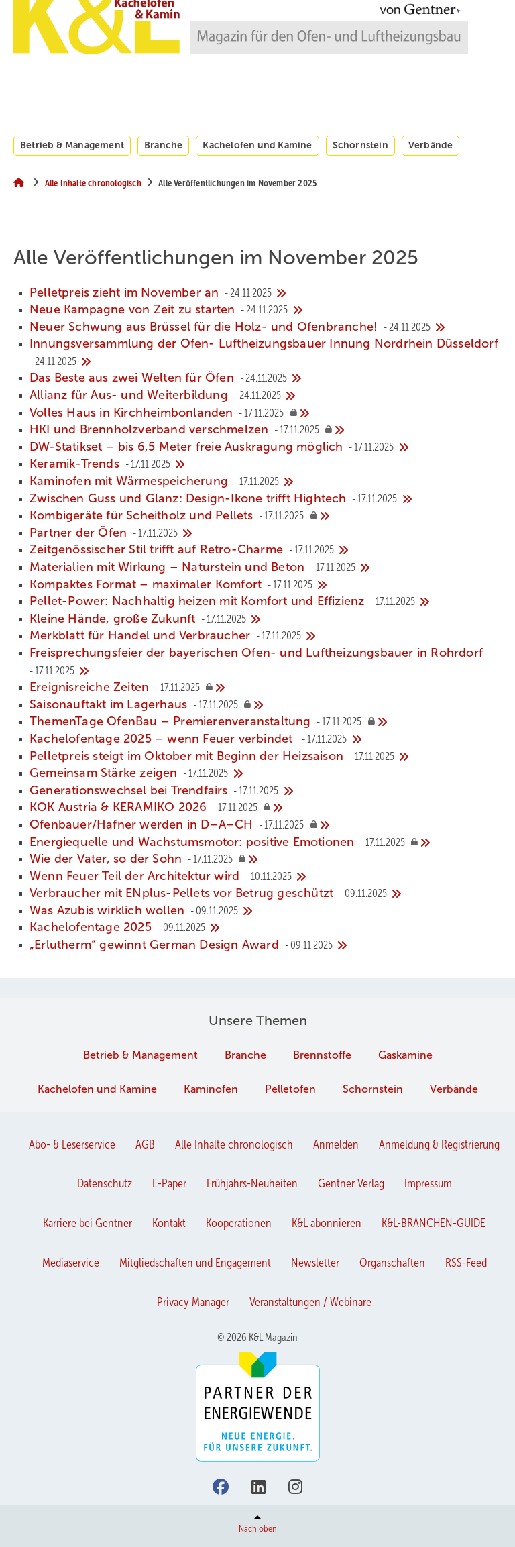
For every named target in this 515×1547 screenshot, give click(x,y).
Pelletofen (290, 1089)
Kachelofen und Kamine (257, 145)
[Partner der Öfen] (266, 533)
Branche (163, 145)
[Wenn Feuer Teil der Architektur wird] (266, 877)
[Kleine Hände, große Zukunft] (266, 619)
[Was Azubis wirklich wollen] (266, 911)
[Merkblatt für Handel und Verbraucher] (266, 636)
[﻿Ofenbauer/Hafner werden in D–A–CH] (266, 825)
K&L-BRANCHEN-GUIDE (433, 1223)
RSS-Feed (466, 1262)
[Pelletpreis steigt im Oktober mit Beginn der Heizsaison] (266, 756)
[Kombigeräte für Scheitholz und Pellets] (266, 516)
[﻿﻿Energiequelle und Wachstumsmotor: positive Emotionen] (266, 842)
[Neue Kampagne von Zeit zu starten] (266, 310)
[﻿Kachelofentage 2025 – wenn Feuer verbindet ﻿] (266, 739)
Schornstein (360, 145)
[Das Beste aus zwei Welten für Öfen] (266, 378)
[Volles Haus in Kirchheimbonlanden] (266, 413)
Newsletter (315, 1262)
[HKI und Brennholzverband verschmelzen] (266, 430)
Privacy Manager (193, 1302)
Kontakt (169, 1223)
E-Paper (169, 1183)
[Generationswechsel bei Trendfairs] (266, 791)
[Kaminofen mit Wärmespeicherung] (266, 481)
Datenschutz (104, 1183)
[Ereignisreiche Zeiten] (266, 687)
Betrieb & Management (72, 145)
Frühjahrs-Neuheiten (252, 1183)
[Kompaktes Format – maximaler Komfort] (266, 585)
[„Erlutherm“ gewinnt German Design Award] (266, 945)
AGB (145, 1144)
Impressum (428, 1183)
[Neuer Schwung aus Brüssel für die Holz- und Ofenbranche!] (266, 327)
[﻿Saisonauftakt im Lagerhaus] (266, 705)
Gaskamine (405, 1055)
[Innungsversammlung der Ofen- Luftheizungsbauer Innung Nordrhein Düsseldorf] (266, 352)
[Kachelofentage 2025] (266, 928)
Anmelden (336, 1144)
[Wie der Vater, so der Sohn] (266, 859)
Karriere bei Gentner (87, 1223)
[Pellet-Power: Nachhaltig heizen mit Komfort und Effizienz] (266, 601)
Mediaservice (70, 1262)
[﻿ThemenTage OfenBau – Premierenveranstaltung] (266, 722)
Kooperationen (239, 1223)
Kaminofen (211, 1089)
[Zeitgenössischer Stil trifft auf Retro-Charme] (266, 550)
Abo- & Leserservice (72, 1144)
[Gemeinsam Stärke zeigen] (266, 773)
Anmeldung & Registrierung (439, 1144)
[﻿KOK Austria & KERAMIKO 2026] (266, 807)
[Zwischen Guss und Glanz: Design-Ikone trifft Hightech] (266, 499)
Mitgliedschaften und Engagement (195, 1262)
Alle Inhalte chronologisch (234, 1144)
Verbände (430, 145)
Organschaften (392, 1262)
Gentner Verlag (351, 1183)
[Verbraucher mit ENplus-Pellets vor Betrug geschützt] (266, 893)
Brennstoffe (322, 1055)
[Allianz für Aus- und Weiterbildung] (266, 396)
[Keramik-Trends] (266, 464)
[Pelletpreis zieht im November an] (266, 293)
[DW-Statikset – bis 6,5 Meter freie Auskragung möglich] (266, 447)
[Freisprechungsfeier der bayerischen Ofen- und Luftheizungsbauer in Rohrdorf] (266, 662)
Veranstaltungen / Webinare (310, 1302)
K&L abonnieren (326, 1223)
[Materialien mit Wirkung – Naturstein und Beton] (266, 567)
